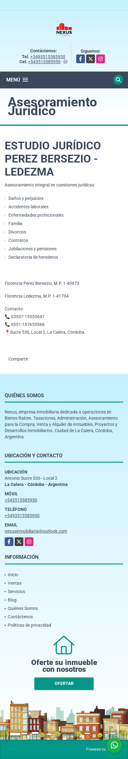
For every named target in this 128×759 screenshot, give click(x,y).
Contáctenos (20, 616)
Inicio (13, 574)
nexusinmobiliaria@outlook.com (36, 531)
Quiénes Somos (23, 608)
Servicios (16, 591)
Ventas (15, 583)
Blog (12, 599)
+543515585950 (44, 61)
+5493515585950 (47, 56)
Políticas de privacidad (29, 625)
